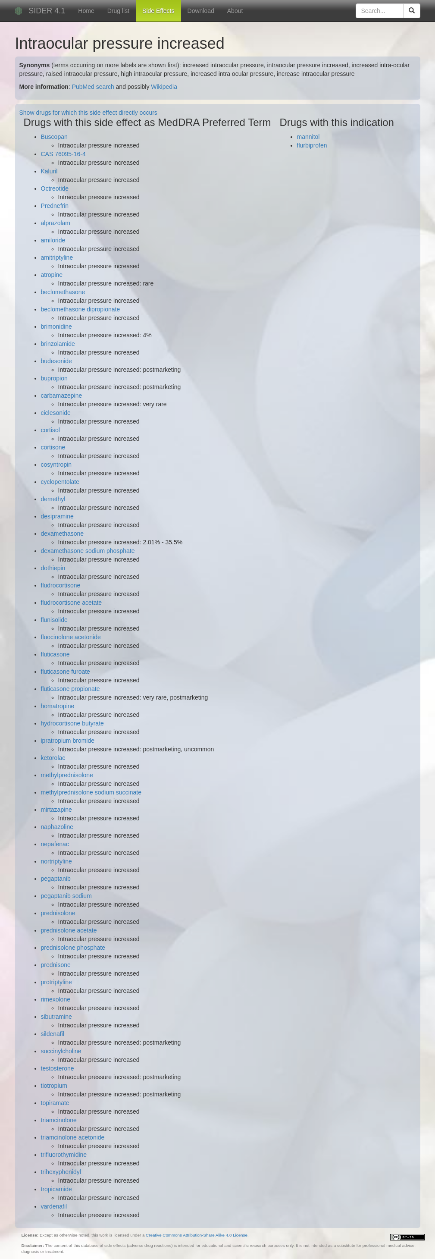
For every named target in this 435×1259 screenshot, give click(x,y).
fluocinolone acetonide (71, 637)
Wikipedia (164, 86)
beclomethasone (63, 292)
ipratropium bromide (68, 740)
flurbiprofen (312, 145)
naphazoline (57, 826)
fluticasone (55, 654)
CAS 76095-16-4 (63, 154)
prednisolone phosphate (73, 947)
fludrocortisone (61, 585)
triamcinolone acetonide (73, 1137)
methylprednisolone (67, 775)
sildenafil (52, 1033)
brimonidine (56, 326)
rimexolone (55, 999)
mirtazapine (56, 809)
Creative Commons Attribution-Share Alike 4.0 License (196, 1235)
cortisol (50, 430)
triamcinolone (59, 1120)
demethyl (53, 499)
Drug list (118, 10)
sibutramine (56, 1016)
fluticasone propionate (70, 688)
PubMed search (93, 86)
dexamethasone (62, 533)
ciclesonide (56, 412)
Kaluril (49, 171)
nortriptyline (56, 861)
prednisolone (58, 913)
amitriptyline (57, 257)
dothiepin (53, 568)
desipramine (57, 516)
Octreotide (55, 188)
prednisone (56, 964)
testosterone (57, 1068)
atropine (52, 274)
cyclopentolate (60, 481)
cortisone (53, 447)
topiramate (55, 1102)
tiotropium (54, 1085)
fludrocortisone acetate (71, 602)
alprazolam (55, 223)
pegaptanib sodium (66, 895)
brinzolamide (58, 343)
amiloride (53, 240)
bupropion (54, 378)
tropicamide (56, 1189)
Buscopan (54, 136)
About (235, 10)
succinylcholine (61, 1051)
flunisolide (54, 619)
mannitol (308, 136)
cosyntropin (56, 464)
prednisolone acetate (69, 930)
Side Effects (158, 10)
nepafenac (55, 844)
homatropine (58, 706)
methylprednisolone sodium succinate (91, 792)
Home (86, 10)
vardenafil (54, 1206)
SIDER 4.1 (46, 10)
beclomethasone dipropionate (80, 309)
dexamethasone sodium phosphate (88, 550)
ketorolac (53, 757)
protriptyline (56, 982)
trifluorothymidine (64, 1154)
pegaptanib (56, 878)
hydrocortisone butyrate (72, 723)
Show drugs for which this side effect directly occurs (88, 112)
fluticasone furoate (65, 671)
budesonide (56, 361)
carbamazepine (61, 395)
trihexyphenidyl (61, 1171)
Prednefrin (55, 205)
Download (201, 10)
